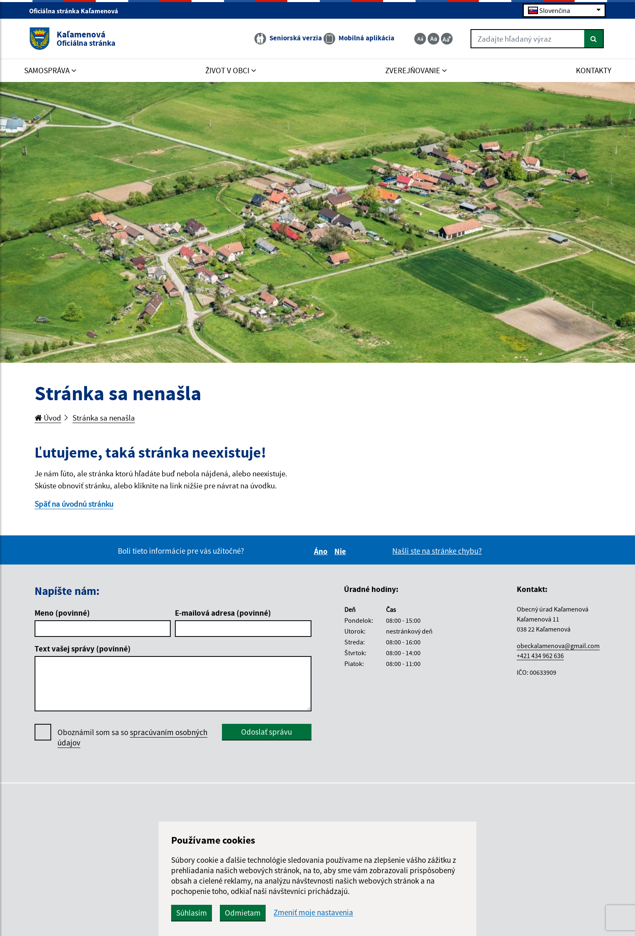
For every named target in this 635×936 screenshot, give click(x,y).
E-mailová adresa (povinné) (223, 613)
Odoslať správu (266, 732)
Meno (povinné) (62, 613)
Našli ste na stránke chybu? (437, 551)
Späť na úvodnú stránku (74, 504)
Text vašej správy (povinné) (83, 649)
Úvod (48, 418)
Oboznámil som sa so (132, 737)
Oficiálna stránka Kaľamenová (77, 11)
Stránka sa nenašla (103, 418)
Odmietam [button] (243, 913)
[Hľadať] (594, 38)
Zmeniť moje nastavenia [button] (313, 912)
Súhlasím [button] (191, 913)
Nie (341, 551)
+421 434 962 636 (540, 655)
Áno (322, 551)
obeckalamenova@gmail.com (558, 645)
